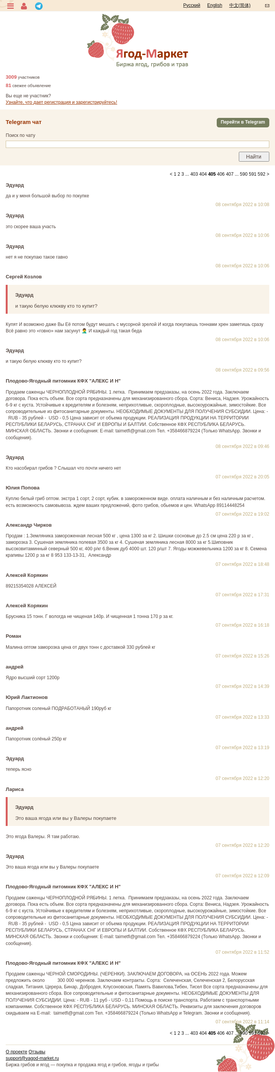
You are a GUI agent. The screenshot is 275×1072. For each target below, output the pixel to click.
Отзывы (37, 1052)
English (214, 5)
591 (252, 174)
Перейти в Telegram (243, 122)
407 (229, 174)
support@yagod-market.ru (32, 1058)
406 (221, 174)
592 (261, 174)
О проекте (16, 1052)
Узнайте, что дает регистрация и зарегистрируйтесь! (61, 102)
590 (244, 174)
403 (194, 174)
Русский (191, 5)
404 (203, 174)
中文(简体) (240, 5)
